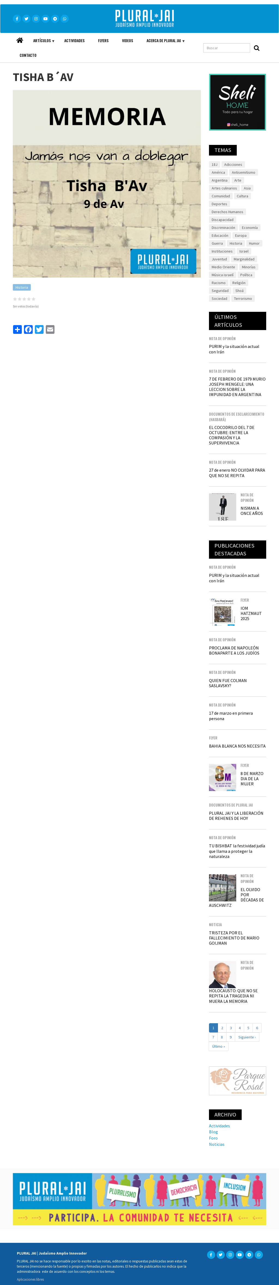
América (218, 172)
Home (19, 38)
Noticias (217, 1144)
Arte (237, 180)
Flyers (103, 40)
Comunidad (221, 196)
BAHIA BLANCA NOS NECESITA (237, 746)
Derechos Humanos (227, 211)
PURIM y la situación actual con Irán (234, 349)
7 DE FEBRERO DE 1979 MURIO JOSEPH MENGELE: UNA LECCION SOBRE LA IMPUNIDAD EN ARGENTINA (237, 386)
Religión (238, 282)
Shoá (239, 290)
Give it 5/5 (33, 299)
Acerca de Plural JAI (162, 43)
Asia (247, 188)
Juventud (219, 259)
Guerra (217, 243)
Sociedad (219, 298)
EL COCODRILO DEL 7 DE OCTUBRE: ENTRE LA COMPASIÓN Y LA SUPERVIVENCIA (231, 435)
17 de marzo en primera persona (231, 715)
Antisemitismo (243, 172)
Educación (220, 235)
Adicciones (233, 164)
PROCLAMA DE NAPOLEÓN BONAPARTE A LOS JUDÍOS (234, 650)
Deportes (219, 203)
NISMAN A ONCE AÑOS (252, 510)
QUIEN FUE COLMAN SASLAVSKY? (228, 683)
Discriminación (223, 227)
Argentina (220, 180)
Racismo (219, 282)
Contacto (28, 55)
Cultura (242, 196)
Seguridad (220, 290)
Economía (250, 227)
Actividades (74, 40)
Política (246, 274)
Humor (254, 243)
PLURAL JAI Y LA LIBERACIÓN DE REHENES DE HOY (236, 815)
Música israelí (222, 274)
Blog (213, 1131)
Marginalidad (244, 259)
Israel (243, 251)
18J (214, 164)
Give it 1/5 (15, 299)
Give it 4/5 (29, 299)
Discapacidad (222, 219)
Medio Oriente (223, 267)
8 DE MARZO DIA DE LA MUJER (252, 778)
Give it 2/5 (19, 299)
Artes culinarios (224, 188)
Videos (127, 40)
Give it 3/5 (24, 299)
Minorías (249, 267)
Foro (213, 1138)
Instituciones (222, 251)
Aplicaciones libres (30, 1279)
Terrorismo (243, 298)
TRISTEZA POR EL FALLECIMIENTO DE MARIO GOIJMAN (234, 938)
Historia (22, 287)
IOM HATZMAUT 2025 (251, 613)
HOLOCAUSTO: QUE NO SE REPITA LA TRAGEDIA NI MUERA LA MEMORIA (233, 996)
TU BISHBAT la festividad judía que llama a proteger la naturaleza (237, 851)
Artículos (40, 43)
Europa (241, 235)
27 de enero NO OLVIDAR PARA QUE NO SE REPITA (237, 472)
